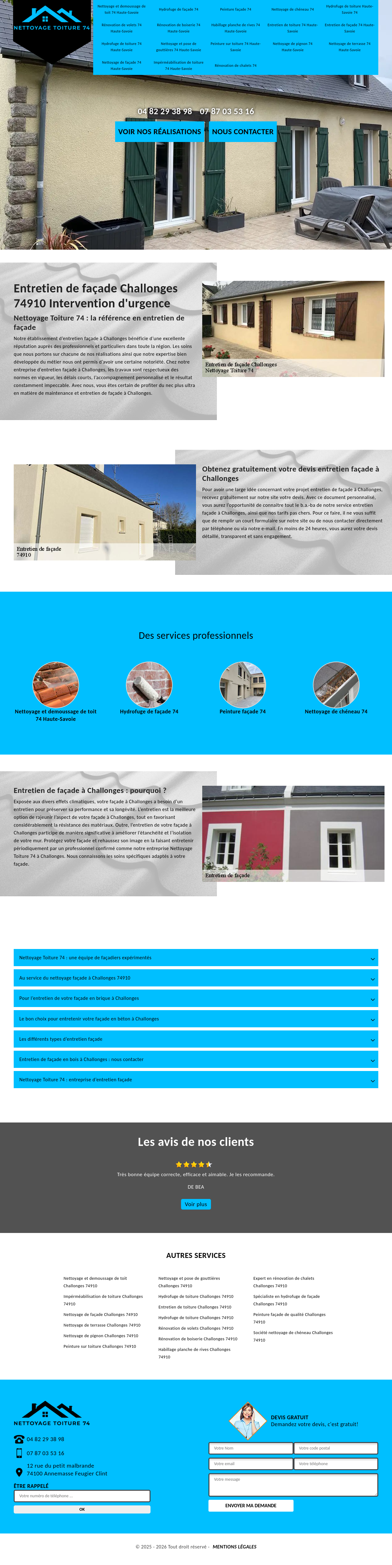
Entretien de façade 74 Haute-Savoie (350, 28)
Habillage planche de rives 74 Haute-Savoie (235, 28)
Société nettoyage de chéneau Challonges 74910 (293, 1336)
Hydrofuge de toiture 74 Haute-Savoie (121, 47)
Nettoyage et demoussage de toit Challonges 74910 (95, 1282)
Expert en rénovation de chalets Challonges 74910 (283, 1282)
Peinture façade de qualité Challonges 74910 (289, 1318)
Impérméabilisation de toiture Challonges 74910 (103, 1300)
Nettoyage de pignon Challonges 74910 (101, 1335)
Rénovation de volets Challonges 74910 (196, 1328)
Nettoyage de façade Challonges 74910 (101, 1314)
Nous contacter (243, 131)
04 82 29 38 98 (165, 111)
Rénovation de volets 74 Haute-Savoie (121, 28)
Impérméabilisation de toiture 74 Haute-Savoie (178, 65)
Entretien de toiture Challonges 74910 (195, 1307)
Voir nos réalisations (159, 131)
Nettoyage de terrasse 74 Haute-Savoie (350, 47)
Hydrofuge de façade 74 (178, 9)
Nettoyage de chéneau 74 (293, 9)
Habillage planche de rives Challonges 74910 (195, 1353)
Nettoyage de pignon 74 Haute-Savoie (293, 47)
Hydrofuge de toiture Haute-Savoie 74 (349, 9)
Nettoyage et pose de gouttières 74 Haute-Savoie (178, 47)
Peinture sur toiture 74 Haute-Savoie (236, 47)
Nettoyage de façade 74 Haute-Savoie (121, 65)
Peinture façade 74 (235, 9)
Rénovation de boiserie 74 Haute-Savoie (178, 28)
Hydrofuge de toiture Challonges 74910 (196, 1296)
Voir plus (196, 1204)
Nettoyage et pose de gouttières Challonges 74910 (189, 1282)
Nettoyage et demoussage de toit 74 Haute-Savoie (122, 9)
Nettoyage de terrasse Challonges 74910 (102, 1325)
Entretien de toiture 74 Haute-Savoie (293, 28)
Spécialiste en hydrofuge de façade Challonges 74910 (286, 1300)
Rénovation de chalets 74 (235, 65)
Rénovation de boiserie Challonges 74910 (198, 1339)
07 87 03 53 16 (227, 111)
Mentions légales (234, 1547)
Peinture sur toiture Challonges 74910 (100, 1346)
